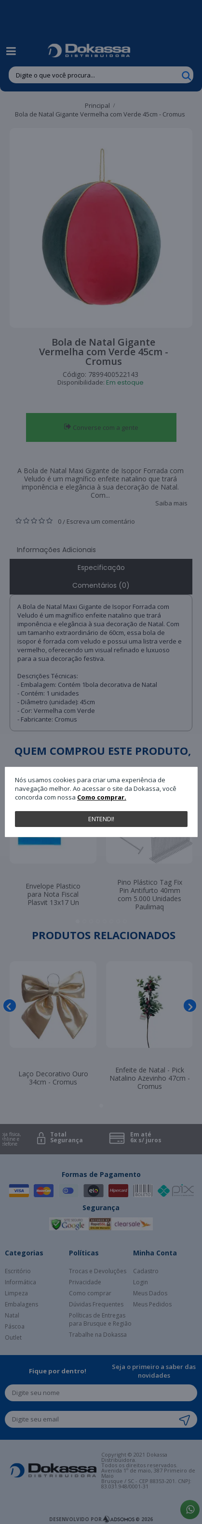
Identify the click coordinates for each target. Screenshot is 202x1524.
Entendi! (101, 818)
